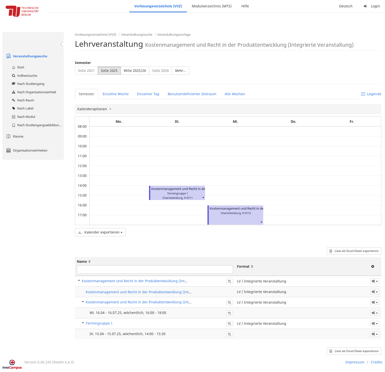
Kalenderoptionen (92, 109)
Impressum (354, 362)
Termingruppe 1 (99, 323)
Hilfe (245, 6)
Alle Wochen (235, 94)
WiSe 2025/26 (135, 70)
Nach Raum (22, 100)
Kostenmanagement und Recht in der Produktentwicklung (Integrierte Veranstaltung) (152, 281)
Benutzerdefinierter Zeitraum (192, 94)
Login (371, 6)
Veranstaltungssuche (26, 56)
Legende (371, 94)
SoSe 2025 (109, 70)
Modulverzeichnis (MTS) (212, 6)
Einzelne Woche (116, 94)
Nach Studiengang (27, 83)
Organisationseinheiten (26, 150)
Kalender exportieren (100, 232)
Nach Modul (23, 116)
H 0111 (188, 198)
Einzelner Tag (148, 94)
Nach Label (22, 108)
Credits (377, 362)
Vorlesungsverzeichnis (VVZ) (158, 6)
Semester (83, 62)
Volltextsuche (24, 75)
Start (17, 67)
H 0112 (246, 213)
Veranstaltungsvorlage (174, 34)
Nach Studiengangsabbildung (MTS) (37, 125)
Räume (14, 136)
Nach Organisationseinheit (33, 92)
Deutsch (346, 6)
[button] (203, 197)
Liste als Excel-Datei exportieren (354, 251)
